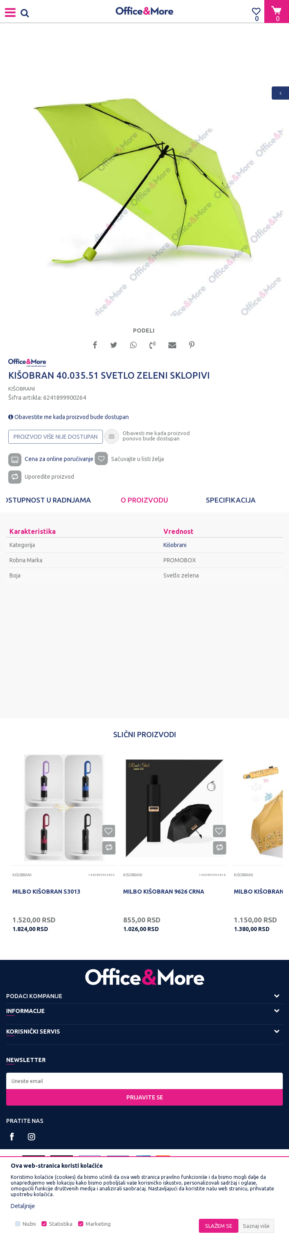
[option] (144, 177)
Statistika (60, 1224)
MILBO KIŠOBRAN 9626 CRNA (163, 891)
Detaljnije (23, 1206)
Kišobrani (21, 388)
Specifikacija (231, 500)
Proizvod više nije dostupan (56, 436)
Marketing (98, 1224)
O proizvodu (144, 500)
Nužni (29, 1224)
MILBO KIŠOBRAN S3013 (46, 891)
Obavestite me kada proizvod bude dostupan (68, 417)
